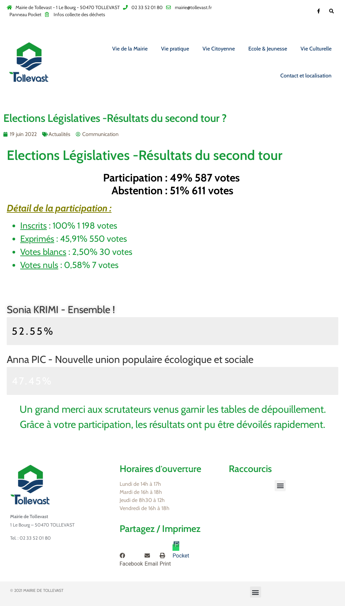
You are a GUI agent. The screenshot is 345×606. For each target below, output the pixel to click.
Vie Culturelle (316, 48)
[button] (280, 485)
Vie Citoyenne (218, 48)
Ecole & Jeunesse (267, 48)
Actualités (59, 134)
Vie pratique (175, 48)
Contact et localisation (306, 75)
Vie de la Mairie (130, 48)
